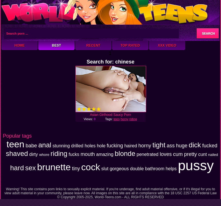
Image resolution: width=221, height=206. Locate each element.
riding (133, 119)
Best (56, 45)
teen (117, 119)
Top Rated (130, 45)
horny (125, 119)
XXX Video (167, 45)
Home (20, 45)
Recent (93, 45)
